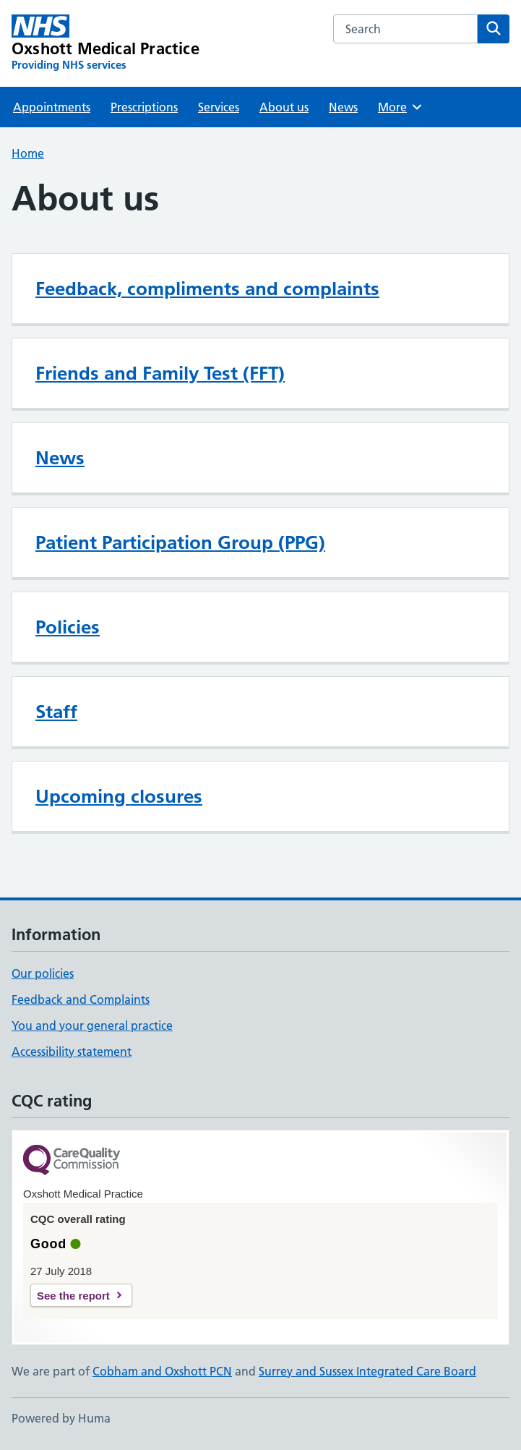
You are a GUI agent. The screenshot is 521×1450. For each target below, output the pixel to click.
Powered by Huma (61, 1418)
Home (28, 153)
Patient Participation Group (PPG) (180, 542)
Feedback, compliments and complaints (207, 288)
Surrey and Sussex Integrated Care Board (367, 1371)
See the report (73, 1295)
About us (284, 107)
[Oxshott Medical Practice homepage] (105, 43)
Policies (67, 627)
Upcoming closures (118, 796)
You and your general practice (92, 1025)
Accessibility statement (72, 1051)
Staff (56, 711)
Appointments (51, 107)
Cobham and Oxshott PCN (162, 1371)
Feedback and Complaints (81, 999)
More (400, 107)
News (343, 107)
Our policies (43, 973)
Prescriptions (144, 107)
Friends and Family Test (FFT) (160, 373)
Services (218, 107)
